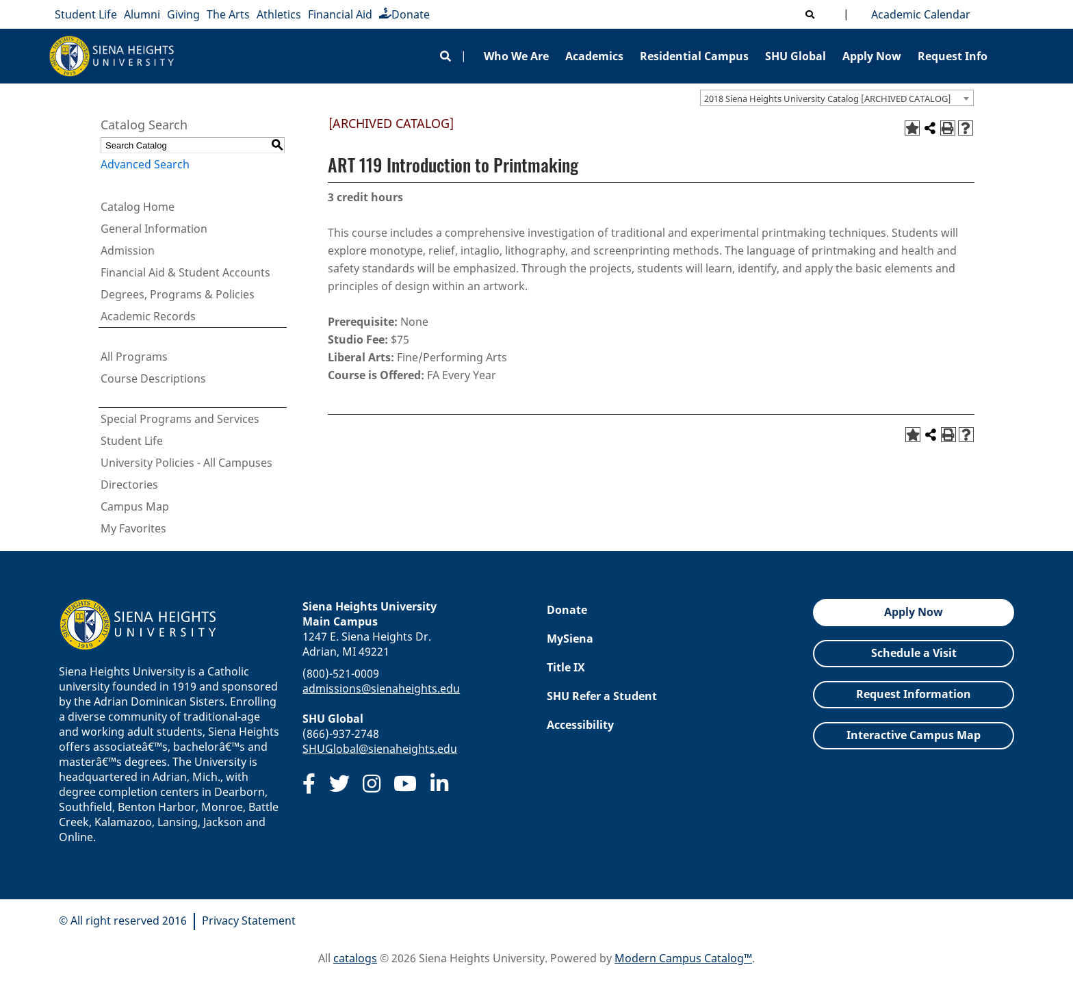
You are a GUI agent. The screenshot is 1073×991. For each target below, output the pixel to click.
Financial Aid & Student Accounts (185, 272)
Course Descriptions (153, 378)
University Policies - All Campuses (186, 462)
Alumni (142, 14)
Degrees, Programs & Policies (178, 294)
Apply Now (871, 56)
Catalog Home (137, 206)
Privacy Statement (249, 920)
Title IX (566, 667)
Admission (128, 250)
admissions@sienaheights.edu (381, 688)
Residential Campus (694, 56)
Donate (404, 14)
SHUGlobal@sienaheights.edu (379, 748)
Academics (594, 56)
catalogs (355, 958)
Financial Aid (340, 14)
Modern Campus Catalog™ (683, 958)
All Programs (134, 356)
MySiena (570, 638)
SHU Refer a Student (602, 696)
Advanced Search (145, 164)
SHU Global (795, 56)
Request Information (913, 694)
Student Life (86, 14)
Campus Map (135, 506)
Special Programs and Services (180, 418)
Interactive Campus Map (913, 735)
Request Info (952, 56)
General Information (154, 228)
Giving (183, 14)
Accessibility (580, 724)
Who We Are (516, 56)
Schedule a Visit (914, 652)
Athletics (279, 14)
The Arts (228, 14)
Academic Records (148, 316)
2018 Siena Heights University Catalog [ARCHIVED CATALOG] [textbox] (827, 98)
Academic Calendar (918, 14)
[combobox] (837, 98)
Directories (129, 484)
